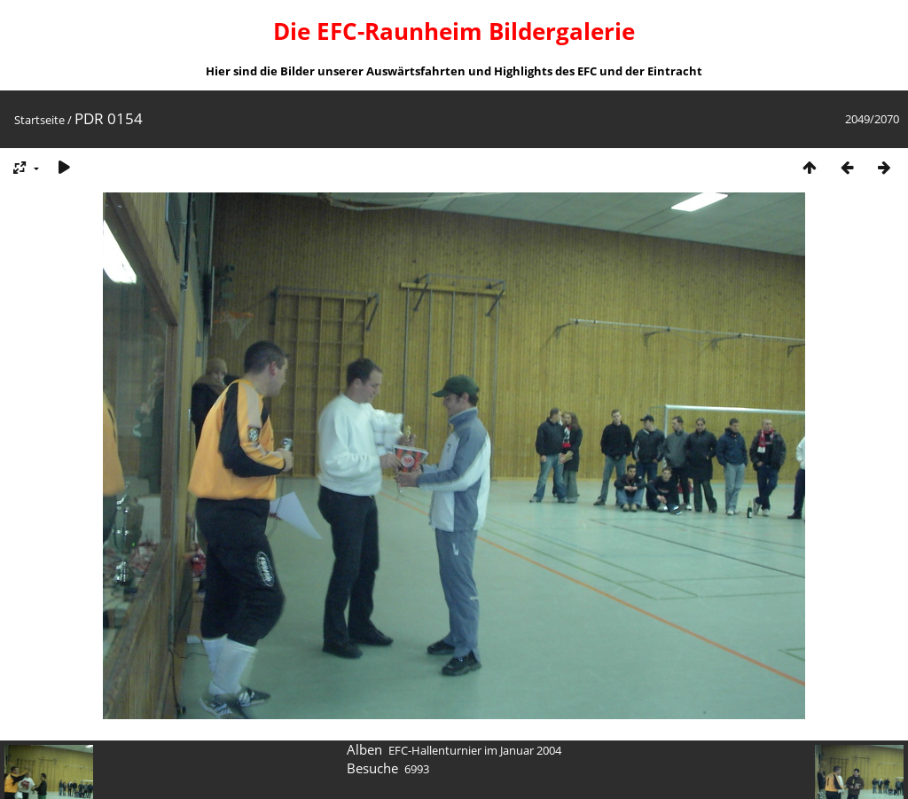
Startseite (39, 120)
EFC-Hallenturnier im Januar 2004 (474, 750)
